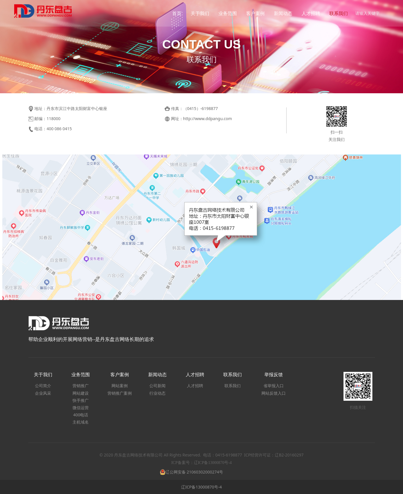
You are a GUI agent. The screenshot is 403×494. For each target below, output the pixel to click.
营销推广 (81, 385)
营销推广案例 (119, 393)
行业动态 (157, 393)
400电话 (80, 414)
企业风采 (43, 393)
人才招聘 (309, 13)
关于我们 (198, 13)
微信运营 (81, 407)
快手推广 (81, 400)
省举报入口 (273, 385)
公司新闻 (157, 385)
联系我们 (336, 13)
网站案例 (120, 385)
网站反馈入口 (273, 393)
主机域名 (81, 422)
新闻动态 (281, 13)
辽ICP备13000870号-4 (201, 487)
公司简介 (43, 385)
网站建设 (81, 393)
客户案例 (253, 13)
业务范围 (225, 13)
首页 (174, 13)
